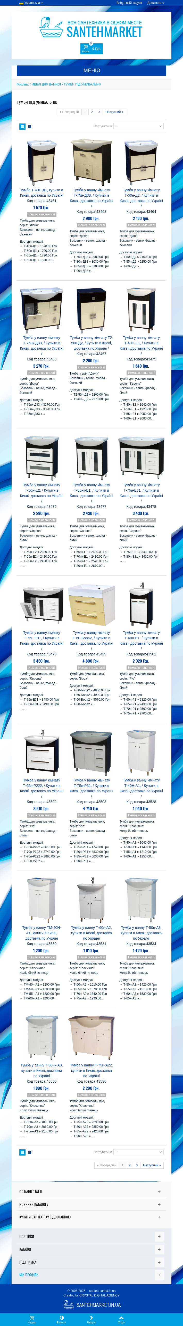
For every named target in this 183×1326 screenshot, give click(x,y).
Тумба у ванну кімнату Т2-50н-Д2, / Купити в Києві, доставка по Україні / (91, 343)
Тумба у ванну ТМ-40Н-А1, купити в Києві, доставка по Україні (41, 933)
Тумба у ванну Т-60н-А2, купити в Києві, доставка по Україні (91, 933)
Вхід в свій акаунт (129, 3)
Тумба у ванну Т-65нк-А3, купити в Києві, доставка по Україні (42, 1070)
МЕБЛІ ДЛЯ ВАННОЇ (46, 84)
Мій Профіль (28, 1274)
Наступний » (114, 112)
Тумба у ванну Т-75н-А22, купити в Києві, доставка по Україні (91, 1070)
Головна (23, 84)
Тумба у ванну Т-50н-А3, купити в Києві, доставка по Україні (141, 933)
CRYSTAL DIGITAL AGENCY (99, 1295)
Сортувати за (103, 126)
